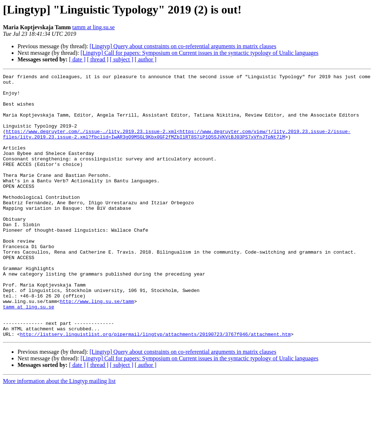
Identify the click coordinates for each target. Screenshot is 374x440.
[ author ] (146, 59)
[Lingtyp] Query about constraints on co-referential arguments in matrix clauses (182, 46)
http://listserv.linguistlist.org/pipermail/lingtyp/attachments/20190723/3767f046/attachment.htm (155, 386)
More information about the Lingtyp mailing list (59, 433)
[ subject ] (121, 59)
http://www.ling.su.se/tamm (97, 347)
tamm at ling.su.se (93, 27)
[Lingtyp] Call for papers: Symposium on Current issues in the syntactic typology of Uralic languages (199, 53)
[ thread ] (97, 59)
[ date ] (77, 59)
